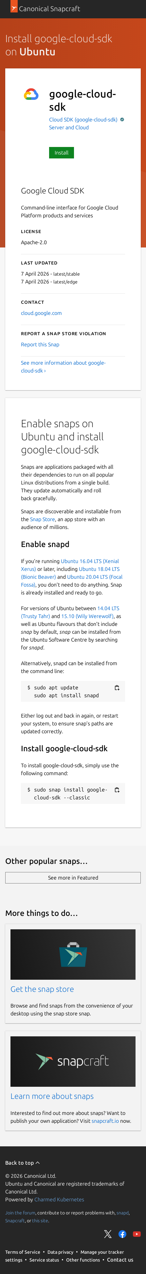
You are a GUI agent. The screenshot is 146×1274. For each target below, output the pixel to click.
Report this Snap (40, 344)
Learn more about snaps (52, 1096)
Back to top (22, 1163)
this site (40, 1220)
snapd (123, 1212)
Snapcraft (15, 1220)
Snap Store (42, 519)
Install (61, 152)
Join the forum (20, 1212)
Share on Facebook (122, 1234)
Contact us (120, 1260)
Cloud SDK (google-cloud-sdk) (84, 119)
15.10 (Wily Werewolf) (87, 616)
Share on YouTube (137, 1234)
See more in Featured (73, 878)
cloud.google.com (41, 313)
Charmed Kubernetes (59, 1199)
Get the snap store (42, 989)
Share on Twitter (108, 1234)
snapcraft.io (105, 1121)
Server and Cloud (69, 127)
